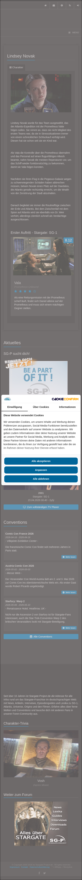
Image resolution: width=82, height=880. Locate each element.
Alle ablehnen (41, 478)
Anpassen (41, 470)
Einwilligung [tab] (14, 407)
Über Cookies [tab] (41, 407)
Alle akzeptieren (41, 461)
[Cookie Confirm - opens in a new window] (65, 399)
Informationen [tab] (67, 407)
